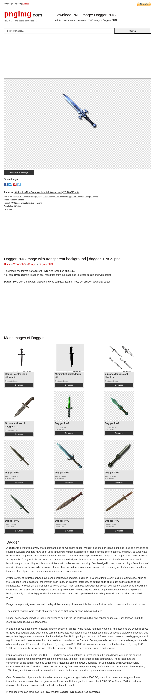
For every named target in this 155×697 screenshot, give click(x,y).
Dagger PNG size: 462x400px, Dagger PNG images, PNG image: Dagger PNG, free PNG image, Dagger (55, 197)
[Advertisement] (77, 57)
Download (19, 385)
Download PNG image (19, 172)
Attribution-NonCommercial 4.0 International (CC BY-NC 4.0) (46, 192)
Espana (25, 4)
